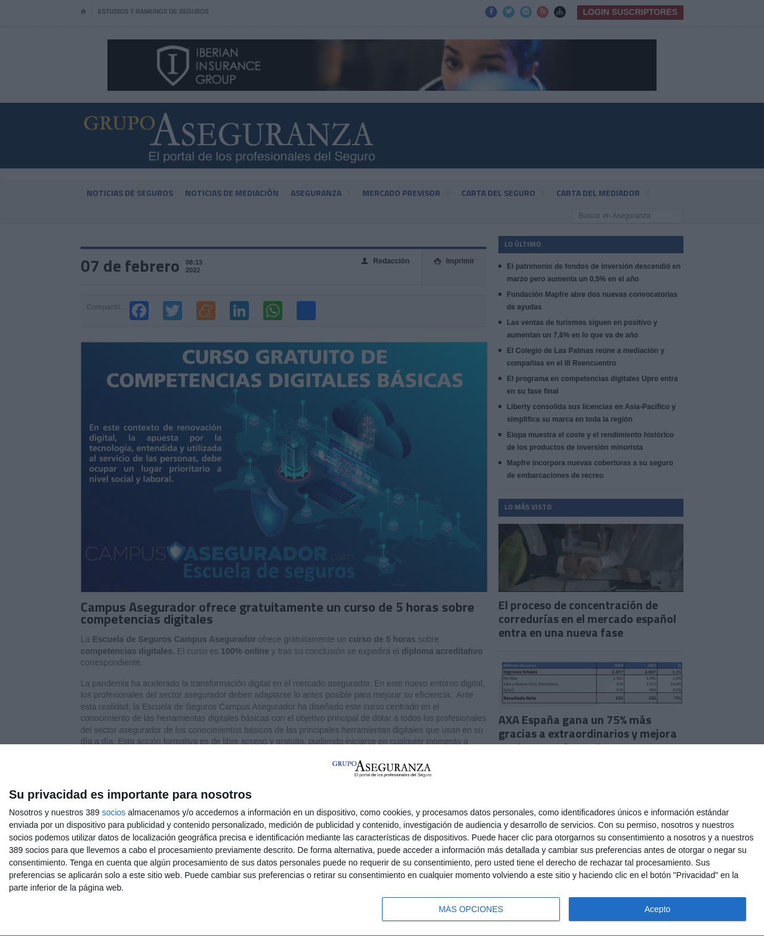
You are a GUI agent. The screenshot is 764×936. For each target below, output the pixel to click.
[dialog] (382, 840)
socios (114, 812)
